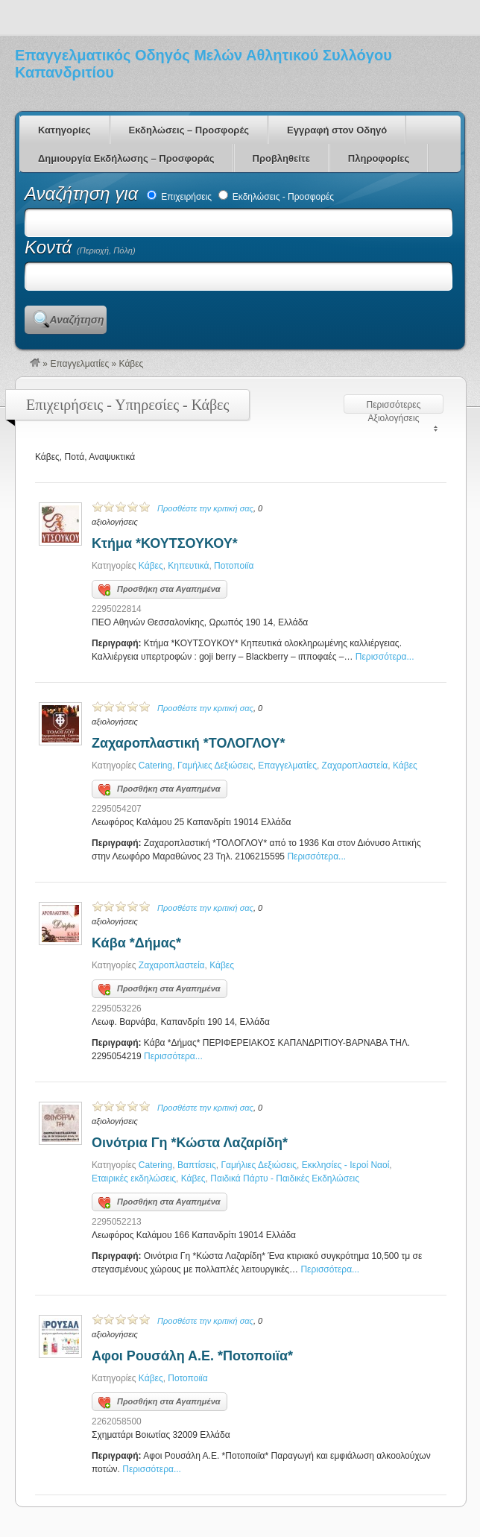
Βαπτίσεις (196, 1165)
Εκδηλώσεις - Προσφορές (276, 197)
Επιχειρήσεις (179, 197)
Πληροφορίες (378, 158)
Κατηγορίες (64, 130)
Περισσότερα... (385, 656)
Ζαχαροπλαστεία (355, 765)
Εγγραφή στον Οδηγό (337, 130)
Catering (155, 765)
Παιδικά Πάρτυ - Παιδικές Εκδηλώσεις (284, 1178)
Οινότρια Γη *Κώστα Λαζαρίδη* (190, 1142)
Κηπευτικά (188, 566)
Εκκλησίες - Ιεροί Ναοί (346, 1165)
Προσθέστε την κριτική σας (205, 508)
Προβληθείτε (281, 158)
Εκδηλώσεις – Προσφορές (189, 130)
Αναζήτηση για (84, 193)
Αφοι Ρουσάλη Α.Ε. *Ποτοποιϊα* (192, 1355)
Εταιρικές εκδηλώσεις (134, 1178)
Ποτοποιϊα (233, 566)
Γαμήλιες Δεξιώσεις (215, 765)
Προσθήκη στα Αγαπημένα (159, 590)
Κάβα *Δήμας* (136, 942)
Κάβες (151, 566)
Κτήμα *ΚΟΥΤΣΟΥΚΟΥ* (165, 543)
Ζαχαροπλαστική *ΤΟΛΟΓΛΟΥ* (188, 743)
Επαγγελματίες (79, 364)
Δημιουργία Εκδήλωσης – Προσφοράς (126, 158)
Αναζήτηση (76, 320)
